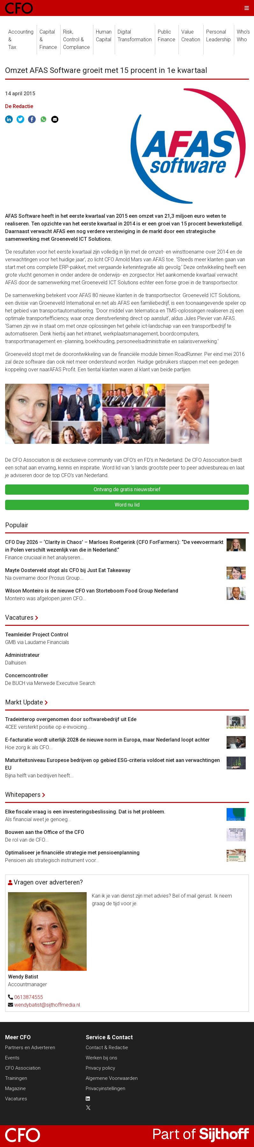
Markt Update (24, 702)
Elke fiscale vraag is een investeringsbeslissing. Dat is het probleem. (85, 812)
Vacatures (19, 617)
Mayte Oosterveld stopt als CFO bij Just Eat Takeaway (67, 570)
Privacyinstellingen (105, 1088)
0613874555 (28, 997)
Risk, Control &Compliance (76, 39)
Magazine (15, 1088)
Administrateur (22, 655)
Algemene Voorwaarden (112, 1078)
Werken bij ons (101, 1058)
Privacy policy (100, 1068)
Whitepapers (22, 794)
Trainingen (16, 1078)
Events (12, 1058)
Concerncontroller (26, 675)
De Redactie (19, 106)
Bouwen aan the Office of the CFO (44, 832)
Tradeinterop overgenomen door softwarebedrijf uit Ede (70, 719)
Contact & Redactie (107, 1047)
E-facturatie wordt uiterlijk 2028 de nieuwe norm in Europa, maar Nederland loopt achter (107, 740)
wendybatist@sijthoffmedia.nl (47, 1005)
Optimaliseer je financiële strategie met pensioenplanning (72, 853)
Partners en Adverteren (30, 1047)
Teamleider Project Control (36, 635)
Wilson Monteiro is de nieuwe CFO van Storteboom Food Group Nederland (91, 591)
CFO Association (22, 1068)
